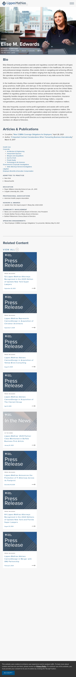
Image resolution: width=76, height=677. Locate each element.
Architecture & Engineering (15, 151)
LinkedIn (32, 51)
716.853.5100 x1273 (8, 53)
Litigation (6, 169)
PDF (40, 51)
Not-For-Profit (11, 158)
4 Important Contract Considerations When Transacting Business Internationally (41, 137)
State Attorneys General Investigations (19, 167)
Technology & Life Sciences (16, 162)
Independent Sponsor (14, 153)
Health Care (7, 147)
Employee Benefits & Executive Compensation (18, 171)
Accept (8, 673)
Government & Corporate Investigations (16, 164)
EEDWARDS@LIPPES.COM (10, 51)
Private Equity (11, 160)
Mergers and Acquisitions (15, 156)
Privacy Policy (41, 666)
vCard (24, 51)
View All (11, 249)
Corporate (6, 149)
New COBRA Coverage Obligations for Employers (33, 134)
